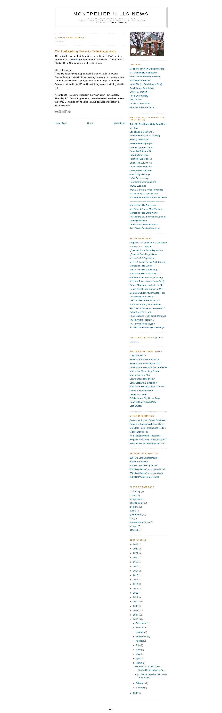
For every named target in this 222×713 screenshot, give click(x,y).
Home (90, 123)
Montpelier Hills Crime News (144, 213)
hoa (132, 518)
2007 (136, 615)
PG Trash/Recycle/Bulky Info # (145, 300)
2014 (136, 584)
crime (132, 495)
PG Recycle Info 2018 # (141, 296)
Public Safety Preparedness (143, 224)
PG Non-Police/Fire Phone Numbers (148, 216)
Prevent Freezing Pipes (141, 143)
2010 (136, 601)
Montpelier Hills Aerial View (143, 273)
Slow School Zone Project (142, 379)
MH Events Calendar (140, 80)
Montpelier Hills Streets (141, 265)
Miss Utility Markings (140, 174)
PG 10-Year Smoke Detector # (145, 228)
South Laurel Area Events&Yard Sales (148, 367)
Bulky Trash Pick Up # (140, 312)
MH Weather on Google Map (144, 193)
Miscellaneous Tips (139, 432)
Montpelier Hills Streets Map (144, 269)
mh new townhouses (140, 522)
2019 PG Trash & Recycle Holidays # (148, 327)
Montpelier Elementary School (144, 371)
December (141, 623)
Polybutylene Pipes (139, 155)
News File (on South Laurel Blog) (146, 84)
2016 (136, 575)
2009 (136, 606)
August (139, 641)
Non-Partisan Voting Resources (145, 435)
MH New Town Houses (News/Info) (147, 281)
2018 (136, 566)
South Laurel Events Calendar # (145, 363)
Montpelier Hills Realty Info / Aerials (147, 386)
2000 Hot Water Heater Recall (144, 477)
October (140, 632)
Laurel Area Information (141, 390)
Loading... (60, 41)
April (138, 658)
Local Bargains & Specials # (143, 383)
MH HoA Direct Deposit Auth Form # (147, 262)
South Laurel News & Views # (144, 359)
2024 (136, 544)
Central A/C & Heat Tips (141, 151)
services (134, 530)
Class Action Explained (141, 166)
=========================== (147, 201)
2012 (136, 593)
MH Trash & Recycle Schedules (145, 304)
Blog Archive (136, 99)
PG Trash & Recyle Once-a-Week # (147, 308)
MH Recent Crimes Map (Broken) (146, 209)
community (135, 491)
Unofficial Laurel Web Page (143, 402)
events (133, 510)
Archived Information (140, 103)
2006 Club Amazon (139, 461)
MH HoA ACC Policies (140, 246)
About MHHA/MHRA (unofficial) (145, 76)
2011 (136, 597)
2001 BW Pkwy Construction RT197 (147, 469)
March (139, 663)
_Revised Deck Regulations (143, 254)
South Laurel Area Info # (142, 88)
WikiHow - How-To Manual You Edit (147, 443)
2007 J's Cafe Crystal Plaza (143, 458)
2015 (136, 579)
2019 (136, 562)
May (138, 654)
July (138, 645)
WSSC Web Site (138, 186)
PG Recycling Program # (142, 320)
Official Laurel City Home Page (145, 398)
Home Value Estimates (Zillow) (145, 135)
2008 (136, 610)
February (140, 683)
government (136, 514)
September (141, 636)
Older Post (119, 123)
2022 (136, 548)
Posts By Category (139, 95)
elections (134, 507)
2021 (136, 553)
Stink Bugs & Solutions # (142, 132)
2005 (136, 693)
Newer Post (60, 123)
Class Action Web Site (141, 170)
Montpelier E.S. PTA (140, 375)
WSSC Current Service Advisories (146, 189)
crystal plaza (136, 499)
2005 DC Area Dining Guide (143, 465)
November (141, 627)
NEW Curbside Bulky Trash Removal (148, 316)
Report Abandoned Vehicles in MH (146, 285)
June (138, 649)
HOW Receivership (139, 178)
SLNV (159, 338)
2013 (136, 588)
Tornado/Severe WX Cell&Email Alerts (148, 197)
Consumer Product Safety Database (147, 420)
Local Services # (138, 355)
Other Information (138, 92)
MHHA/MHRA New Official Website (147, 69)
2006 (136, 619)
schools (133, 526)
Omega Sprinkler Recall (141, 147)
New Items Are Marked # (142, 107)
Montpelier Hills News (111, 13)
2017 (136, 570)
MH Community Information (143, 72)
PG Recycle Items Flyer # (142, 323)
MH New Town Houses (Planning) (146, 277)
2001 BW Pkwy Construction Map (146, 473)
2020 (136, 557)
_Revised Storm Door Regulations (146, 250)
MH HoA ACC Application (142, 258)
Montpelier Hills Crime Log (143, 205)
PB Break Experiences (141, 159)
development (136, 503)
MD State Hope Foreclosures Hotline (148, 428)
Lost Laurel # (136, 406)
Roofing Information (139, 139)
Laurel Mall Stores (139, 394)
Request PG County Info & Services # (148, 242)
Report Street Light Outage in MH (146, 289)
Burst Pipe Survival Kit (141, 162)
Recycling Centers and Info (143, 182)
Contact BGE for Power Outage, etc (147, 293)
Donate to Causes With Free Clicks (147, 424)
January (140, 687)
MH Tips (134, 128)
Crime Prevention (138, 220)
